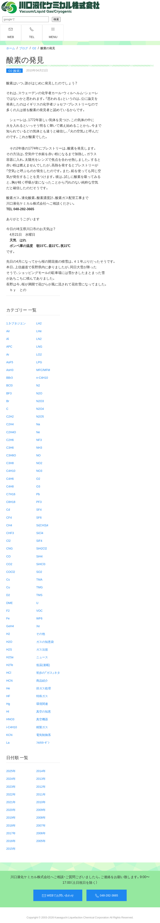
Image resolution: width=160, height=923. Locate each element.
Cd (8, 509)
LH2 (39, 323)
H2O (9, 641)
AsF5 (9, 362)
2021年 (11, 802)
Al (7, 339)
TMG (39, 587)
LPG (39, 362)
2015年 (11, 848)
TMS (39, 595)
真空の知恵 (43, 711)
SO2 (39, 572)
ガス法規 (42, 649)
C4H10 (10, 470)
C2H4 (10, 424)
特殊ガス (42, 696)
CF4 (9, 517)
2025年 (11, 771)
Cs (8, 579)
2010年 (41, 802)
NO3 (39, 470)
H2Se (10, 657)
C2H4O (11, 432)
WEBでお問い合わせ (58, 895)
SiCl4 (39, 533)
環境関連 (42, 703)
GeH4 (10, 626)
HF (8, 696)
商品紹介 (42, 680)
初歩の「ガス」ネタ (48, 672)
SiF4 (39, 540)
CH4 (9, 525)
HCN (9, 680)
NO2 (39, 463)
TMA (39, 579)
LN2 (39, 339)
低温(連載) (43, 665)
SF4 (39, 509)
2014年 (41, 771)
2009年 (41, 810)
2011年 (41, 794)
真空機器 (42, 719)
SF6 (39, 517)
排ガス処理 (43, 688)
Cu (8, 587)
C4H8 (10, 486)
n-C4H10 (42, 377)
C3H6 (10, 447)
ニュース (42, 657)
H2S (9, 649)
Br (7, 401)
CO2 (9, 564)
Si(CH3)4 (42, 525)
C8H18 (10, 502)
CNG (9, 548)
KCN (9, 735)
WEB (10, 33)
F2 (8, 610)
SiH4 (39, 556)
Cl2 (8, 540)
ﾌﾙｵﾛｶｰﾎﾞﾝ (42, 742)
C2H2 (10, 416)
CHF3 (10, 533)
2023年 (11, 786)
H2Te (9, 665)
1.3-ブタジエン (16, 323)
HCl (8, 672)
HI (7, 711)
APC (9, 346)
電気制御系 (43, 735)
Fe (8, 618)
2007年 (41, 825)
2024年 (11, 778)
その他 (40, 634)
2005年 (41, 841)
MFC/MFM (43, 370)
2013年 (41, 778)
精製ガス (42, 727)
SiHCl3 (40, 564)
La (8, 742)
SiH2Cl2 (41, 548)
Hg (8, 703)
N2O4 (40, 408)
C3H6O (11, 455)
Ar (7, 354)
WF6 (39, 618)
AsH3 (9, 370)
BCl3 (9, 385)
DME (9, 603)
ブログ (23, 48)
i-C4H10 (11, 727)
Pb (38, 494)
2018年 (11, 825)
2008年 (41, 817)
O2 (34, 48)
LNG (39, 346)
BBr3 (9, 377)
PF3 (39, 502)
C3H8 (10, 463)
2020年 (11, 810)
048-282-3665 (106, 895)
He (8, 688)
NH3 (39, 447)
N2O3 (40, 401)
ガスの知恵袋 (45, 641)
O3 (38, 486)
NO (38, 455)
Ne (38, 432)
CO (8, 556)
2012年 (41, 786)
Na (38, 424)
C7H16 (10, 494)
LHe (39, 331)
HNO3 (10, 719)
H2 (8, 634)
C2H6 (10, 440)
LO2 (39, 354)
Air (8, 331)
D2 (8, 595)
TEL (32, 33)
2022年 (11, 794)
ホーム (10, 48)
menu (53, 33)
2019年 (11, 817)
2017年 (11, 833)
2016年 (11, 841)
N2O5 (40, 416)
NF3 (39, 440)
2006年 (41, 833)
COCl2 (10, 572)
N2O (39, 393)
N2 (38, 385)
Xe (38, 626)
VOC (39, 610)
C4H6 (10, 478)
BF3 (9, 393)
